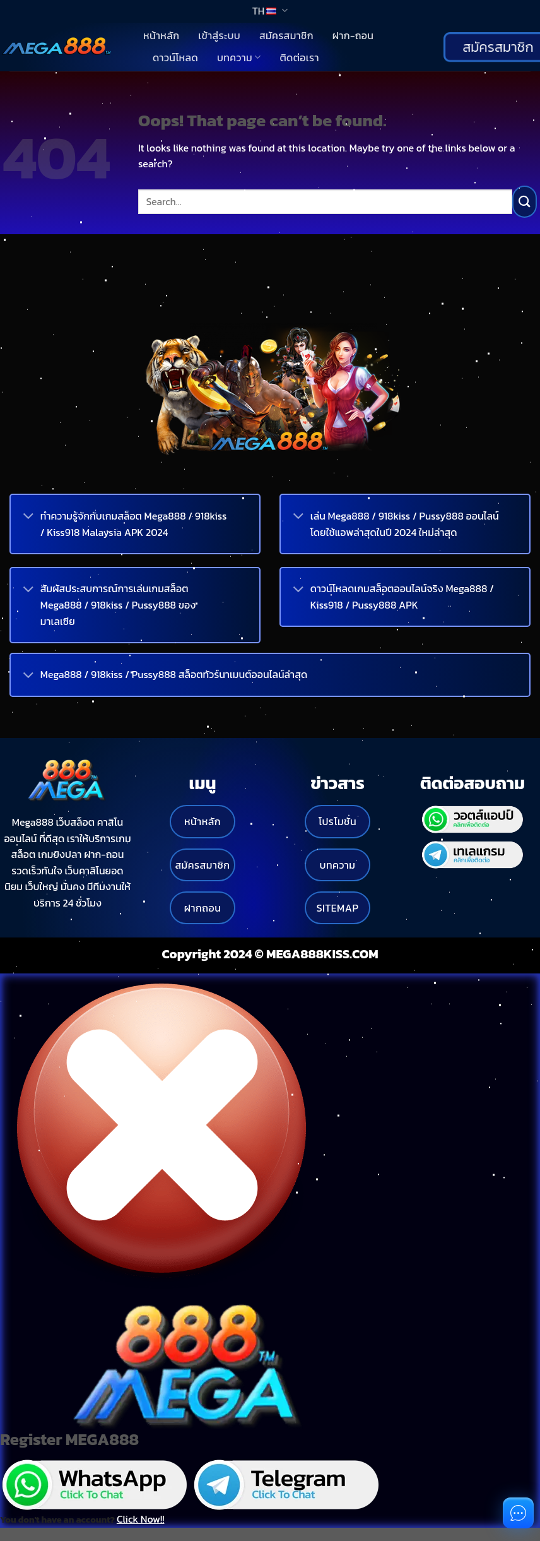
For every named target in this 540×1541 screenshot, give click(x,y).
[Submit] (524, 202)
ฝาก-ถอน (353, 35)
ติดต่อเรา (299, 57)
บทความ (239, 57)
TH (270, 10)
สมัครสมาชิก (286, 35)
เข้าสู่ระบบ (219, 35)
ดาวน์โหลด (175, 57)
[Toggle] (28, 517)
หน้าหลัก (161, 35)
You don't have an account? (82, 1518)
